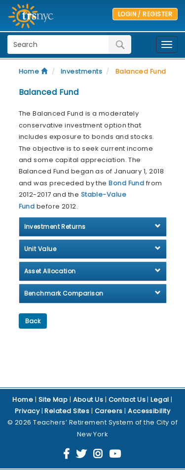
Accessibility (149, 411)
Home (33, 71)
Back (32, 321)
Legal (159, 399)
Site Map (53, 399)
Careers (109, 411)
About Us (88, 399)
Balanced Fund (140, 71)
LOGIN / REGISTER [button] (145, 14)
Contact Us (127, 399)
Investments (81, 71)
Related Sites (66, 411)
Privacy (27, 411)
